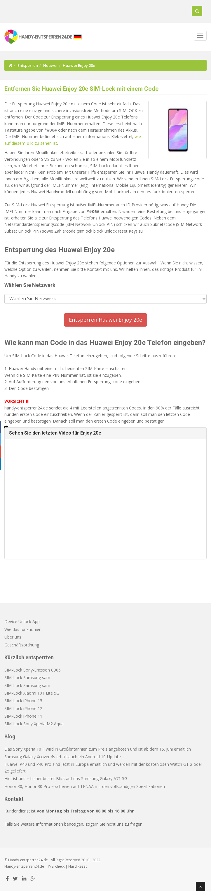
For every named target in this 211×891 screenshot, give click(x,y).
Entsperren (28, 65)
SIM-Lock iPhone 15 (23, 700)
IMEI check (56, 866)
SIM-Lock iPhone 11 (23, 716)
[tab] (105, 433)
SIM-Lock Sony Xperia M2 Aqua (34, 723)
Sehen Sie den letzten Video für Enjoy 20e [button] (55, 433)
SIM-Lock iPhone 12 (23, 708)
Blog (9, 736)
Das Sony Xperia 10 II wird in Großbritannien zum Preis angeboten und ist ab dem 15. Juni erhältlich (97, 749)
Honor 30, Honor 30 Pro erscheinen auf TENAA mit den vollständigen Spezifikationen (84, 786)
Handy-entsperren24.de (24, 866)
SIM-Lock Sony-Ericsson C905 (32, 670)
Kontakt (14, 799)
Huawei (50, 65)
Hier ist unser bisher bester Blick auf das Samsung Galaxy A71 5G (65, 778)
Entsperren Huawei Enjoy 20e (105, 319)
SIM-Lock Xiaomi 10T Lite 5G (31, 693)
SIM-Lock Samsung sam (27, 677)
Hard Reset (77, 866)
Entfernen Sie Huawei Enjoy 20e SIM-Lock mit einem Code (81, 88)
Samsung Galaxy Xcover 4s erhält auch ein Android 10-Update (62, 756)
